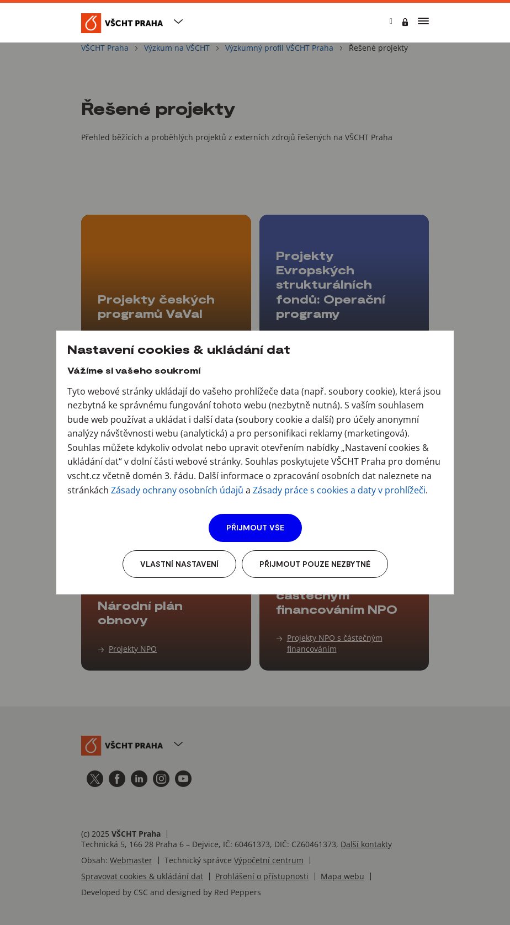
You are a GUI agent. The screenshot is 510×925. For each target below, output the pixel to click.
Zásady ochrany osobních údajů (177, 490)
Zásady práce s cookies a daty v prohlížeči (339, 490)
